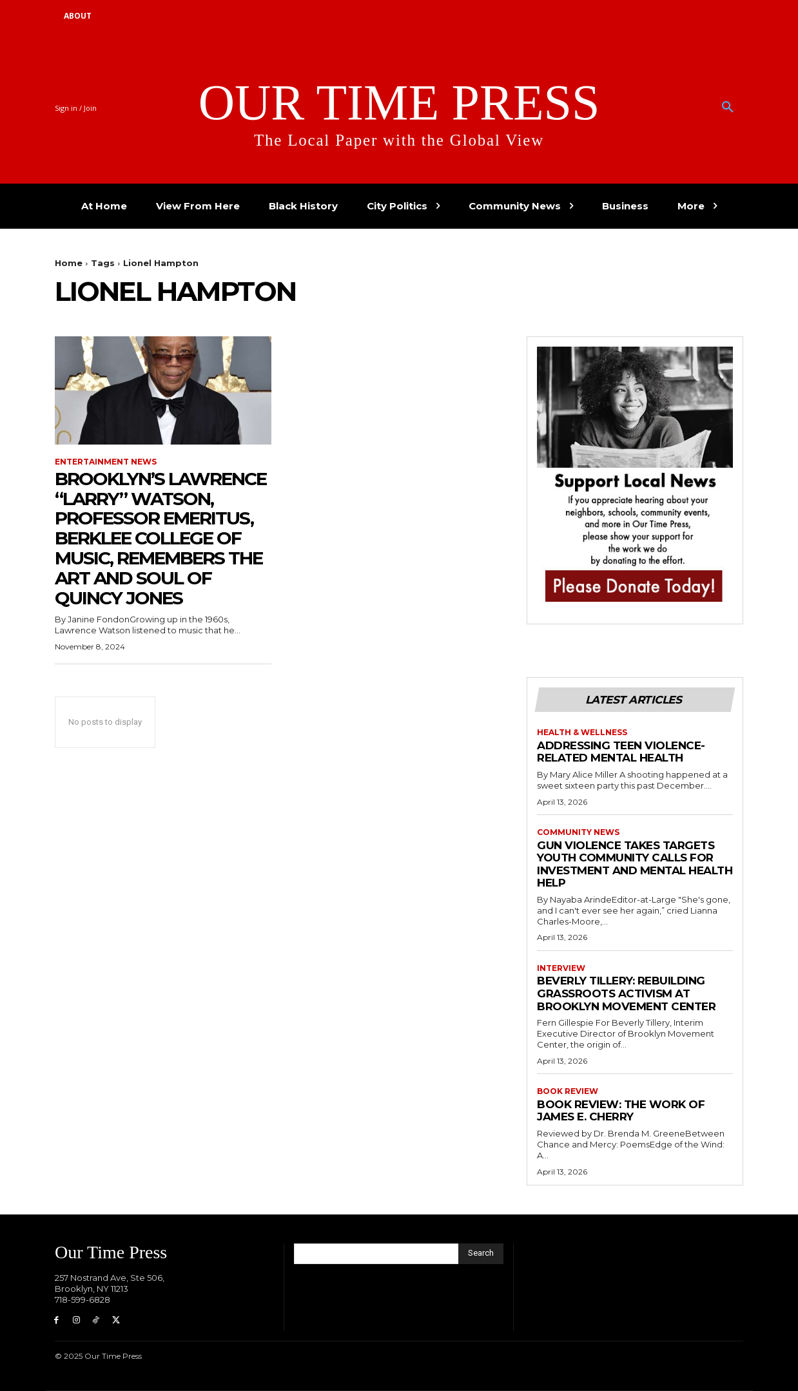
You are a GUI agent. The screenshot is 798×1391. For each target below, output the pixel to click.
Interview (561, 968)
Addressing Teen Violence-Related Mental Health (621, 752)
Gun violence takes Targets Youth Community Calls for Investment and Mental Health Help (634, 864)
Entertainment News (106, 461)
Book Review (567, 1091)
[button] (727, 107)
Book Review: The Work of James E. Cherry (621, 1111)
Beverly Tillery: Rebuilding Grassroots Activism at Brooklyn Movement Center (626, 993)
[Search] (480, 1253)
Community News (578, 832)
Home (69, 263)
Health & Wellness (582, 732)
